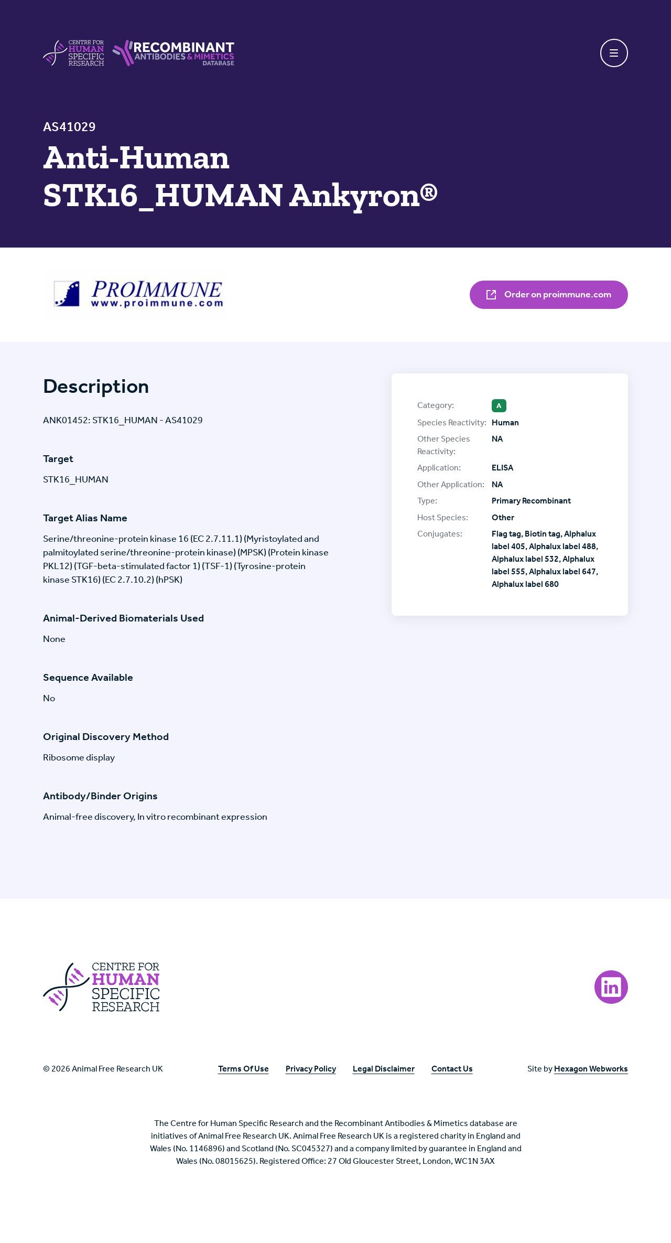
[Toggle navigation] (614, 53)
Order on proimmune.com (549, 294)
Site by (577, 1069)
